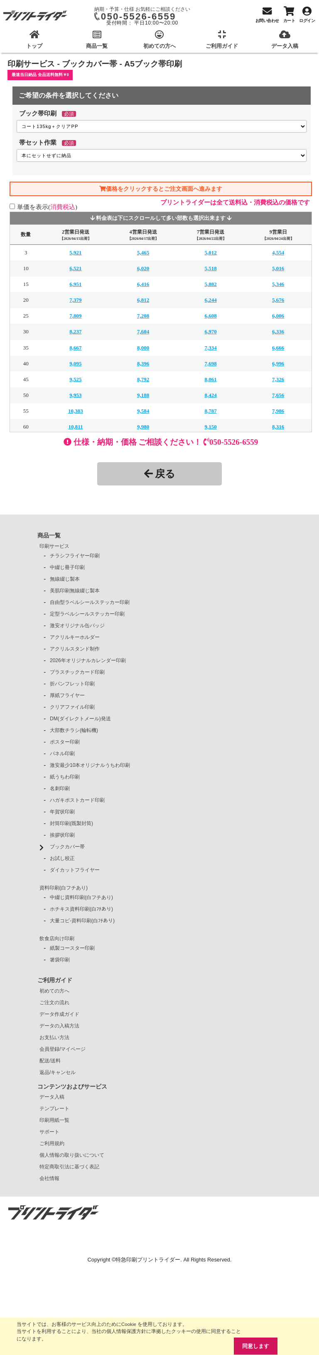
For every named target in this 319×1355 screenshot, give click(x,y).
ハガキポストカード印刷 (77, 800)
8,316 (278, 426)
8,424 (210, 395)
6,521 (75, 268)
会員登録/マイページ (62, 1049)
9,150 (210, 426)
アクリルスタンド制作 (75, 649)
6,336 (278, 331)
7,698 (210, 363)
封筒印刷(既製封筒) (71, 823)
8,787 (210, 411)
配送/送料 (50, 1061)
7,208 (143, 315)
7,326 (278, 379)
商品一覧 (49, 535)
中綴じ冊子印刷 (67, 567)
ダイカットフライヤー (75, 870)
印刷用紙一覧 (54, 1120)
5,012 (210, 252)
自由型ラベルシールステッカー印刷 (90, 602)
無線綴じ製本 (65, 579)
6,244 (210, 300)
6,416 (143, 284)
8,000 (143, 347)
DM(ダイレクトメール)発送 (80, 719)
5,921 (75, 252)
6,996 (278, 363)
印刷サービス (54, 546)
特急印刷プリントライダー (147, 1259)
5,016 (278, 268)
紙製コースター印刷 (72, 948)
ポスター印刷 (65, 742)
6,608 (210, 315)
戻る (159, 473)
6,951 (75, 284)
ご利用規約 (51, 1143)
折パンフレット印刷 (72, 684)
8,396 (143, 363)
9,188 (143, 395)
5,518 (210, 268)
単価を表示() (47, 207)
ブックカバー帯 (67, 847)
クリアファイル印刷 (72, 707)
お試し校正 (62, 858)
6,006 (278, 315)
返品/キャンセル (57, 1072)
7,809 (75, 315)
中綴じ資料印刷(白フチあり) (81, 897)
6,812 (143, 300)
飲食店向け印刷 (56, 938)
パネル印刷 (62, 753)
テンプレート (54, 1108)
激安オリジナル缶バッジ (77, 625)
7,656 (278, 395)
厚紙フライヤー (67, 695)
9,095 (75, 363)
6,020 (143, 268)
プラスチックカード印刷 (77, 672)
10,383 (75, 411)
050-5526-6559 (138, 16)
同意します (255, 1346)
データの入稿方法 (59, 1026)
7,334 (210, 347)
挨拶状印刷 (62, 835)
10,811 (75, 426)
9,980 (143, 426)
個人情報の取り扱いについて (71, 1155)
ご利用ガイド (54, 980)
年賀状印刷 (62, 812)
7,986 (278, 411)
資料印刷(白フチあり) (63, 888)
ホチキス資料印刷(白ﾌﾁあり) (81, 909)
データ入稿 (51, 1097)
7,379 (75, 300)
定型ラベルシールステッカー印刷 (87, 614)
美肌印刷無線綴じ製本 (75, 591)
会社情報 (49, 1178)
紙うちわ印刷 (65, 777)
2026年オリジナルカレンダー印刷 (88, 660)
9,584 (143, 411)
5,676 (278, 300)
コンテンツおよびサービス (72, 1086)
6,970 (210, 331)
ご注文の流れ (54, 1002)
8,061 (210, 379)
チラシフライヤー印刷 (75, 556)
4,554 (278, 252)
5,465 (143, 252)
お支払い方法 (54, 1037)
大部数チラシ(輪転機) (74, 730)
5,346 (278, 284)
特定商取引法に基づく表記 (69, 1167)
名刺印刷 (60, 788)
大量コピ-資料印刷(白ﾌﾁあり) (82, 921)
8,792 (143, 379)
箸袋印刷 (60, 960)
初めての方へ (54, 991)
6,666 (278, 347)
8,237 (75, 331)
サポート (49, 1132)
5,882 (210, 284)
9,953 (75, 395)
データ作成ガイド (59, 1014)
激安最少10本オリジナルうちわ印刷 (90, 765)
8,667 (75, 347)
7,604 (143, 331)
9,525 (75, 379)
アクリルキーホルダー (75, 637)
